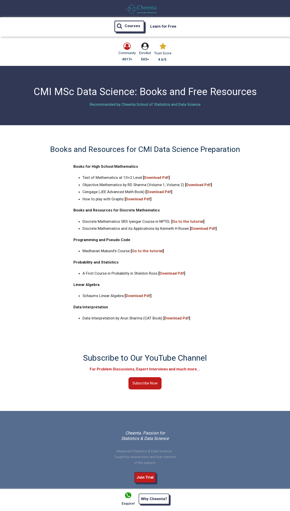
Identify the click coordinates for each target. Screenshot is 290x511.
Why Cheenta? (154, 499)
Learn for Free (163, 26)
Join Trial (145, 477)
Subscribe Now (145, 383)
